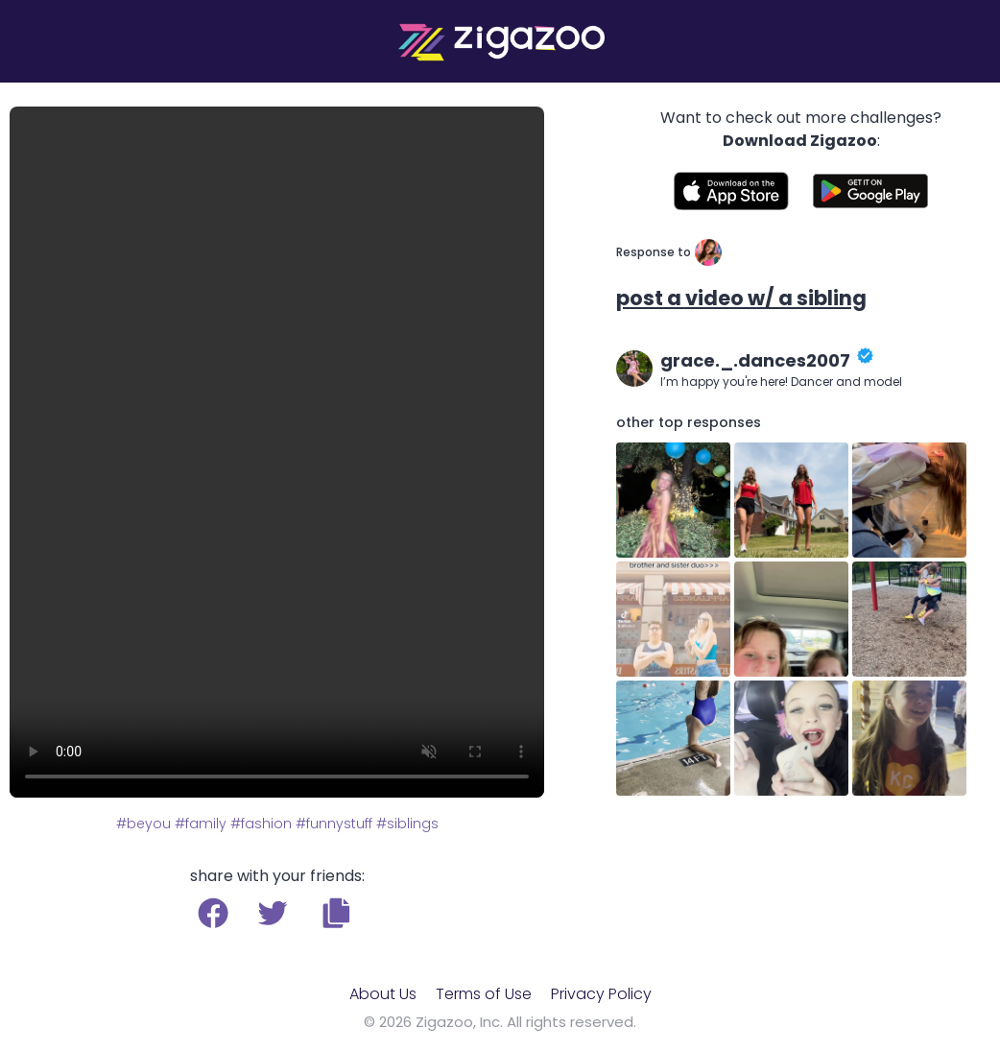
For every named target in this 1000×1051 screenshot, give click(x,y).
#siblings (407, 823)
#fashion (261, 823)
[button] (336, 912)
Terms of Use (484, 994)
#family (200, 823)
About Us (383, 994)
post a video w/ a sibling (741, 298)
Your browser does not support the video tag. (277, 452)
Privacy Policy (601, 994)
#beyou (143, 823)
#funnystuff (334, 823)
